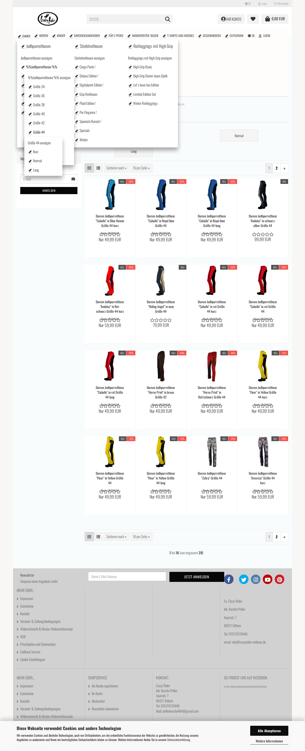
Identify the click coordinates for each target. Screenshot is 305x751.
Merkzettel (281, 3)
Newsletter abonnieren (105, 653)
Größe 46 (41, 184)
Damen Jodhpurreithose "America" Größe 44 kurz (263, 422)
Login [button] (262, 3)
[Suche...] (167, 19)
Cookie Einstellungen (32, 603)
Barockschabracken (66, 35)
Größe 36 (41, 115)
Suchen (222, 34)
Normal (44, 169)
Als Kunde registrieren (105, 630)
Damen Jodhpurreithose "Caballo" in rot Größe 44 (263, 251)
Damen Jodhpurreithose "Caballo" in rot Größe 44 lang (110, 337)
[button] (247, 3)
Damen (21, 35)
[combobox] (116, 112)
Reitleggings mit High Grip (41, 258)
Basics (36, 207)
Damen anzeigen (30, 60)
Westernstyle (40, 238)
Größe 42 (41, 138)
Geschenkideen (170, 35)
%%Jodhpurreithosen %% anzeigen (49, 97)
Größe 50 (41, 199)
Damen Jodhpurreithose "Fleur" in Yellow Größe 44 (110, 422)
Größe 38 (41, 123)
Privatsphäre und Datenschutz (38, 588)
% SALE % (239, 34)
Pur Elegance (40, 230)
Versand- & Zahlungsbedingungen (40, 565)
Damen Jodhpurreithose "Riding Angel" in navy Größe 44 (161, 251)
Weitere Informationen (269, 740)
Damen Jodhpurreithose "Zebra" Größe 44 (212, 420)
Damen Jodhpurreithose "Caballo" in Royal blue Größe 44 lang (212, 165)
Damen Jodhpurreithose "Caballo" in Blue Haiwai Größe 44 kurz (110, 165)
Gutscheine (189, 35)
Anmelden (49, 431)
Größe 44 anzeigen (47, 153)
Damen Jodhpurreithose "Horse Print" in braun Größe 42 (161, 337)
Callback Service (30, 596)
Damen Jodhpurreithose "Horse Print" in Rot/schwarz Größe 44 (212, 337)
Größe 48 (41, 192)
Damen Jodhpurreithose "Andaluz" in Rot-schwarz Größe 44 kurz (110, 251)
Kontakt (283, 34)
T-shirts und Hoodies (144, 35)
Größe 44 (41, 146)
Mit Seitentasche (42, 215)
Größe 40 (41, 130)
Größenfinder (262, 34)
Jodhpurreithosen (35, 70)
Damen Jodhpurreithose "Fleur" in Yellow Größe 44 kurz (263, 337)
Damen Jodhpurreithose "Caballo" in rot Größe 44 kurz (212, 251)
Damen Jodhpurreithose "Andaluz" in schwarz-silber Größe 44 (263, 165)
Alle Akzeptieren (269, 730)
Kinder (45, 35)
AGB (23, 581)
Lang (42, 176)
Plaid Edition (39, 223)
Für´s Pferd (89, 35)
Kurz (42, 161)
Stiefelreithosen (34, 247)
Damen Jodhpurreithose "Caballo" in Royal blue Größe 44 (161, 165)
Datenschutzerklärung (178, 739)
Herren (33, 35)
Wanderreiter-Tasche (114, 35)
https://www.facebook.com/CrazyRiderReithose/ (245, 631)
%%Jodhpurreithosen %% (49, 87)
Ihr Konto (97, 637)
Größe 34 (41, 107)
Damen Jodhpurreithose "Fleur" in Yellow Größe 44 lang (161, 422)
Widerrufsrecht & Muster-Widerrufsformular (46, 573)
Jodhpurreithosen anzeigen (45, 79)
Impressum (26, 542)
